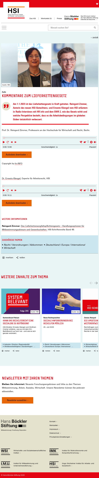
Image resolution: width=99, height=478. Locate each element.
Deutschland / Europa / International (65, 244)
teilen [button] (20, 257)
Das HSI (33, 18)
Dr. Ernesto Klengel (11, 178)
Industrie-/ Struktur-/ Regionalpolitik (17, 344)
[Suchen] (95, 27)
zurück (95, 37)
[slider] (4, 138)
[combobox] (70, 27)
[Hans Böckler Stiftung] (14, 430)
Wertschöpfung (91, 344)
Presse (59, 18)
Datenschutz (54, 433)
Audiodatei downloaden (16, 155)
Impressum (54, 429)
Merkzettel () (46, 18)
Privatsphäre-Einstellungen (60, 437)
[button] (3, 142)
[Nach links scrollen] (91, 283)
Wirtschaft (9, 248)
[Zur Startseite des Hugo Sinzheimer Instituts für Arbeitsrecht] (16, 17)
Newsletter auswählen (17, 400)
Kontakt (52, 421)
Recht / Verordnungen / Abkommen (23, 244)
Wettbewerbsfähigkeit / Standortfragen (18, 346)
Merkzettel (54, 425)
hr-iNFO (18, 163)
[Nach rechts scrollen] (96, 283)
